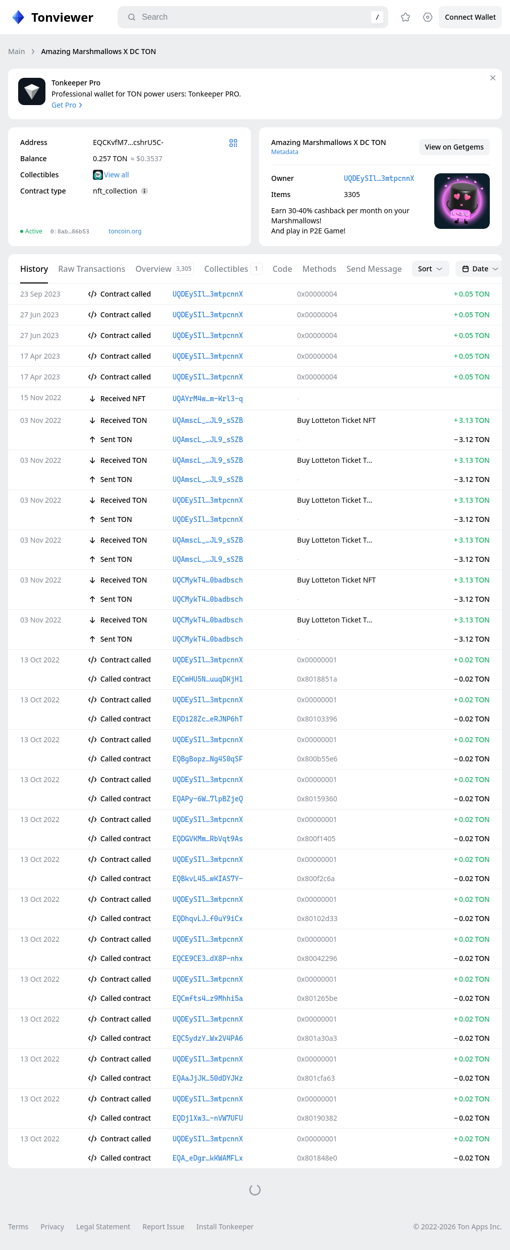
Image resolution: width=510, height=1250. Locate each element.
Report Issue (163, 1226)
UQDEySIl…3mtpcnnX (379, 178)
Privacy (52, 1226)
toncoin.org (125, 231)
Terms (18, 1226)
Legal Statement (103, 1226)
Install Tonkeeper (224, 1226)
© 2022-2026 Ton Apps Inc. (458, 1226)
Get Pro (68, 105)
